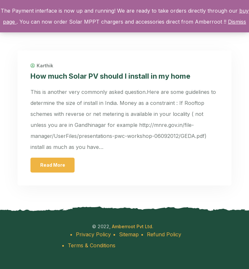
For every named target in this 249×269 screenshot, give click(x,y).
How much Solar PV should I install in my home (110, 76)
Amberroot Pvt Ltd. (132, 226)
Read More (52, 165)
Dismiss (237, 21)
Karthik (41, 65)
